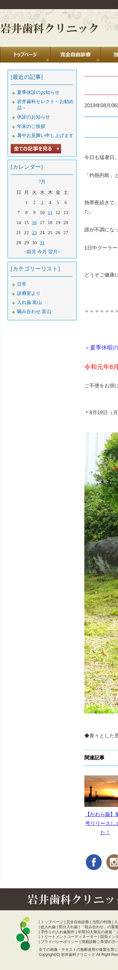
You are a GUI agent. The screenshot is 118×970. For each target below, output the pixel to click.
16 (34, 222)
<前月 (30, 251)
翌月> (54, 251)
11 (50, 212)
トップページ (52, 922)
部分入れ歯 (68, 927)
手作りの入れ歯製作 (58, 932)
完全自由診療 (77, 922)
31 (42, 242)
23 (34, 232)
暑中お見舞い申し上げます (45, 135)
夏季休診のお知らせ (38, 92)
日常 (21, 284)
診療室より (29, 293)
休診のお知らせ (33, 116)
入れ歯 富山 (29, 302)
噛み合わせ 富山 (34, 311)
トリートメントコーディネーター (69, 936)
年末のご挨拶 (31, 126)
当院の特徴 (101, 922)
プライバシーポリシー (59, 942)
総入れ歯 (48, 927)
